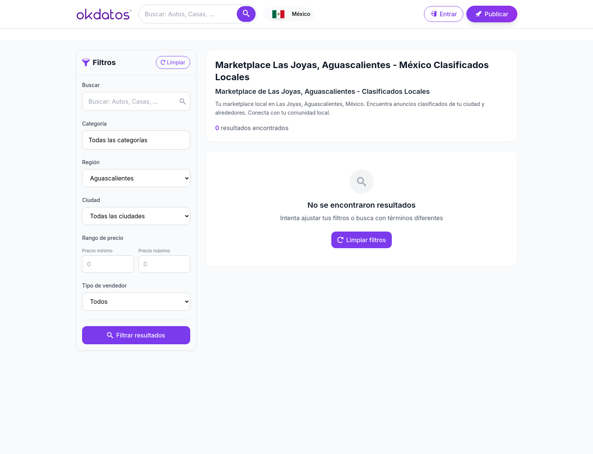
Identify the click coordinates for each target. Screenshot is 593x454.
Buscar (91, 85)
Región (90, 162)
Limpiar (173, 62)
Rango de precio (102, 238)
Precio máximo (154, 250)
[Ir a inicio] (104, 14)
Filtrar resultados (136, 335)
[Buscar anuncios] (197, 14)
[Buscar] (246, 14)
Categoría (94, 123)
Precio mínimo (97, 250)
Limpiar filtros (361, 240)
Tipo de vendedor (104, 285)
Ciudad (91, 200)
